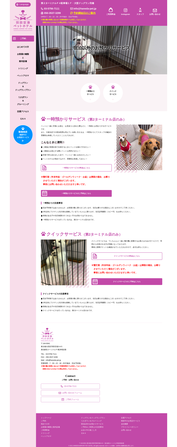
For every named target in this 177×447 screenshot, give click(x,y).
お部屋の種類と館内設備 (50, 427)
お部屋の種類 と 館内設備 (23, 57)
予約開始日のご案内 (84, 13)
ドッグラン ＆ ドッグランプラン (23, 86)
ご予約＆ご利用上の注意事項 (92, 427)
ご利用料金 (110, 14)
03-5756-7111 (51, 8)
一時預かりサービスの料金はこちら (76, 168)
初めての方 (45, 424)
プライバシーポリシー (129, 427)
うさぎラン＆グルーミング (91, 421)
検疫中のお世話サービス (130, 421)
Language (24, 4)
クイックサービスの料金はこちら (127, 256)
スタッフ (140, 14)
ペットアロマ (46, 436)
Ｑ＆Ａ (83, 433)
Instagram (125, 14)
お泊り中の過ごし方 (88, 430)
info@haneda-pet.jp (84, 8)
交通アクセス (126, 418)
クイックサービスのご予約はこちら (127, 282)
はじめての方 (23, 47)
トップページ (46, 418)
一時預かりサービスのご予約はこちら (76, 193)
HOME (88, 53)
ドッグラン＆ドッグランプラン (93, 418)
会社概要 (124, 424)
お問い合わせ (154, 14)
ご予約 (43, 421)
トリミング (45, 433)
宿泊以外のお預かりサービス (92, 424)
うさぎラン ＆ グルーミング (23, 100)
